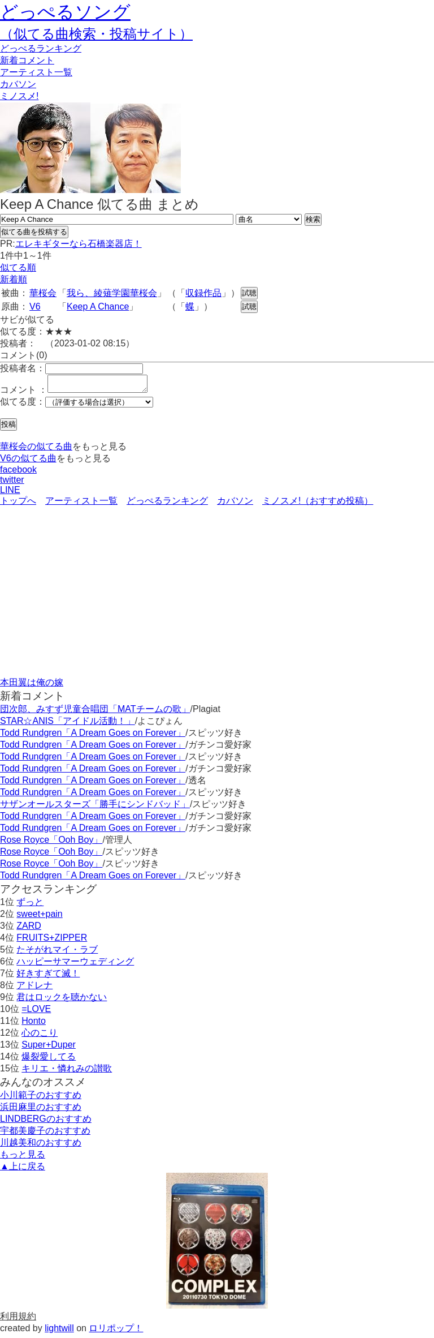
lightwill (59, 1331)
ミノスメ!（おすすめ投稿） (317, 504)
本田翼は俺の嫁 (31, 686)
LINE (10, 493)
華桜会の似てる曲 (36, 449)
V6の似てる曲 (28, 461)
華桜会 (43, 293)
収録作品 (203, 293)
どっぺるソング (65, 12)
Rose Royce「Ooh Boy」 (51, 843)
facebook (18, 473)
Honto (33, 1024)
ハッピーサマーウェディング (75, 965)
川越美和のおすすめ (40, 1146)
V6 (35, 306)
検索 (313, 219)
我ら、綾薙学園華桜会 (112, 293)
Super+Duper (48, 1048)
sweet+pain (39, 917)
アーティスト (36, 72)
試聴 (249, 293)
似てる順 (18, 267)
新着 (27, 60)
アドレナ (34, 988)
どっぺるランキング (167, 504)
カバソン (18, 84)
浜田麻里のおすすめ (40, 1110)
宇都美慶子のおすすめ (45, 1134)
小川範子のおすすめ (40, 1098)
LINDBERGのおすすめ (46, 1122)
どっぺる (40, 48)
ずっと (30, 905)
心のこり (39, 1036)
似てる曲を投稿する (34, 232)
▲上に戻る (22, 1169)
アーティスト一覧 (81, 504)
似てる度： (22, 405)
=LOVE (36, 1012)
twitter (12, 483)
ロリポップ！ (116, 1331)
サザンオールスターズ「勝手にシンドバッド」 (95, 807)
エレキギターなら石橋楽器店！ (78, 243)
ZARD (28, 929)
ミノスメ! (19, 96)
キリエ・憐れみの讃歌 (66, 1072)
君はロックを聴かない (61, 1000)
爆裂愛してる (48, 1060)
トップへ (18, 504)
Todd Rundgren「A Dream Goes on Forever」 (92, 736)
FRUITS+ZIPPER (51, 941)
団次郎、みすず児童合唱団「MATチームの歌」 (95, 712)
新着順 (13, 279)
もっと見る (22, 1158)
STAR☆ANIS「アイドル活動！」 (67, 724)
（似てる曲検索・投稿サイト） (96, 33)
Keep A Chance (98, 306)
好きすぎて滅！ (48, 976)
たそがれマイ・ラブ (57, 953)
